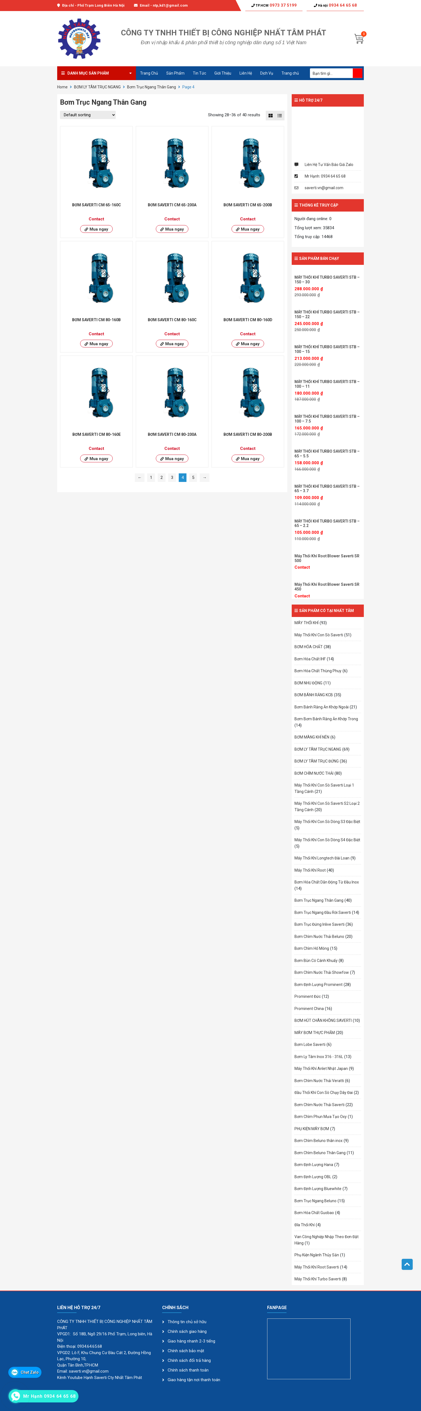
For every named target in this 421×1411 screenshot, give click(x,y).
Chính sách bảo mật (186, 1350)
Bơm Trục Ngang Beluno (315, 1201)
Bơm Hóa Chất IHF (310, 659)
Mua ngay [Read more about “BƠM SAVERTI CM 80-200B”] (250, 458)
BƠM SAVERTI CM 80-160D (247, 320)
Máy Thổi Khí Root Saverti (316, 1267)
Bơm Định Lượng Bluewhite (317, 1188)
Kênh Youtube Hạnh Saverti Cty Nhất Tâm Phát (99, 1377)
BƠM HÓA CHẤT (308, 647)
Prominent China (309, 1008)
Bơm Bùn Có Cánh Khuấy (316, 960)
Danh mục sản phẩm (88, 73)
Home (62, 87)
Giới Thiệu (222, 73)
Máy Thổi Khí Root (310, 870)
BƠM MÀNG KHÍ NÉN (311, 737)
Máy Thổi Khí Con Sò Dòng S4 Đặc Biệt (327, 840)
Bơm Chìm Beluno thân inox (318, 1140)
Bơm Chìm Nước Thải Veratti (319, 1080)
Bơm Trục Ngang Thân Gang (151, 87)
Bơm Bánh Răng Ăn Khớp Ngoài (321, 707)
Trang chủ (290, 73)
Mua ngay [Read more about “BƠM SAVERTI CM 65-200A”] (174, 229)
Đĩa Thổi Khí (304, 1225)
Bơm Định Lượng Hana (313, 1164)
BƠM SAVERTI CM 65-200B (247, 205)
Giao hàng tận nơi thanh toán (194, 1379)
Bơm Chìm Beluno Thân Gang (320, 1153)
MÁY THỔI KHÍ (306, 623)
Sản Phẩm (175, 73)
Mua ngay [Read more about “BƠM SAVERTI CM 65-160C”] (99, 229)
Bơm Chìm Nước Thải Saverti (319, 1105)
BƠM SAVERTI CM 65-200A (172, 205)
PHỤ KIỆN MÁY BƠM (311, 1129)
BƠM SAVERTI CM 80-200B (247, 434)
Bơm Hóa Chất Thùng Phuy (317, 671)
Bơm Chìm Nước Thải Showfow (321, 972)
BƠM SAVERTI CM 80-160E (96, 434)
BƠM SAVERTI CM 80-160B (96, 320)
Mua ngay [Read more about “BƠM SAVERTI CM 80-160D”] (250, 343)
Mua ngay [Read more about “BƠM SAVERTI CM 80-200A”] (174, 458)
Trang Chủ (149, 73)
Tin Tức (199, 73)
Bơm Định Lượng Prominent (318, 984)
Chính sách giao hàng (187, 1331)
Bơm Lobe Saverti (309, 1044)
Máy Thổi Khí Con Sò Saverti (318, 635)
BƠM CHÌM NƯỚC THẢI (313, 773)
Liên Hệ (246, 73)
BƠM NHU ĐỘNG (308, 683)
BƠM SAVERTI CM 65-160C (96, 205)
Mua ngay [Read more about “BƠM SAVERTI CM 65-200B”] (250, 229)
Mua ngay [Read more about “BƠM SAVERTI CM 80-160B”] (99, 343)
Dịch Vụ (266, 73)
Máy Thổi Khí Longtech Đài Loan (321, 858)
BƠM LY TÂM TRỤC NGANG (97, 87)
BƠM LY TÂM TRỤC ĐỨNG (316, 761)
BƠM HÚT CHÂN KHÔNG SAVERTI (323, 1020)
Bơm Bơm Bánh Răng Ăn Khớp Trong (326, 719)
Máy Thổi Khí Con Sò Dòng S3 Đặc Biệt (327, 821)
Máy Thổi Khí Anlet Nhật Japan (321, 1068)
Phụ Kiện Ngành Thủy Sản (316, 1255)
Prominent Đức (307, 996)
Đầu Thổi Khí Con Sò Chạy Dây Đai (323, 1092)
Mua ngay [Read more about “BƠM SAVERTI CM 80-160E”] (99, 458)
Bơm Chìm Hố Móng (311, 948)
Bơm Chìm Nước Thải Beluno (319, 936)
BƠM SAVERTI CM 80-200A (172, 434)
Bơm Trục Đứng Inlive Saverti (319, 924)
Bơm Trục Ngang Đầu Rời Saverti (322, 912)
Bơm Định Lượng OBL (312, 1177)
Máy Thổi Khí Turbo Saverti (317, 1279)
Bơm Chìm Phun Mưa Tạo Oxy (320, 1116)
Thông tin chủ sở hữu (187, 1321)
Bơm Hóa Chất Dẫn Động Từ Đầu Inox (326, 882)
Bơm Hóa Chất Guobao (314, 1212)
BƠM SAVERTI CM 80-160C (172, 320)
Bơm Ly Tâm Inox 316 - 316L (318, 1056)
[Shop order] (88, 115)
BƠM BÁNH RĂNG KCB (313, 695)
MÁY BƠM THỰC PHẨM (314, 1032)
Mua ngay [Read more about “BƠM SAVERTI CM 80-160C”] (174, 343)
